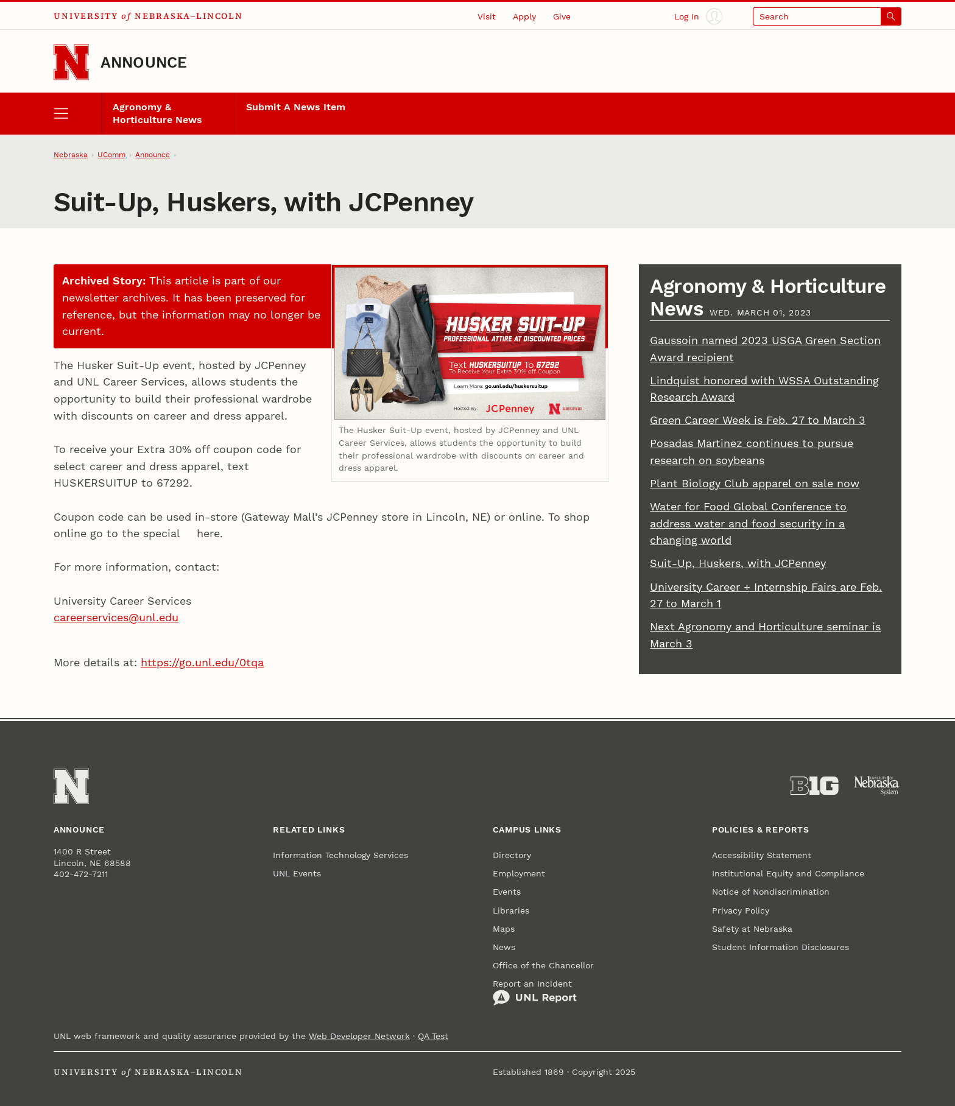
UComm (111, 154)
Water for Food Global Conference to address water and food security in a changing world (748, 523)
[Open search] (827, 16)
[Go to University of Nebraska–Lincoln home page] (71, 62)
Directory (512, 855)
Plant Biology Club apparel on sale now (754, 483)
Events (507, 891)
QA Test (433, 1036)
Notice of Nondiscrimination (771, 891)
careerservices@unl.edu (116, 617)
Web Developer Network (359, 1036)
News (504, 947)
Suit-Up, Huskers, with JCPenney (738, 563)
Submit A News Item (295, 107)
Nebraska (71, 154)
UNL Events (297, 873)
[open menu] (77, 114)
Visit (486, 16)
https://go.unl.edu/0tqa (202, 662)
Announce (144, 62)
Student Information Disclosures (780, 947)
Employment (519, 873)
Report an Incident (535, 993)
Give (562, 16)
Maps (504, 929)
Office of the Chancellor (543, 965)
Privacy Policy (740, 910)
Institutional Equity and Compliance (788, 873)
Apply (524, 16)
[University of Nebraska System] (877, 786)
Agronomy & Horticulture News (157, 113)
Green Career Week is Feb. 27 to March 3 (757, 420)
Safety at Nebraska (752, 929)
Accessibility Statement (761, 855)
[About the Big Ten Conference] (815, 786)
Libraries (511, 910)
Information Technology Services (340, 855)
